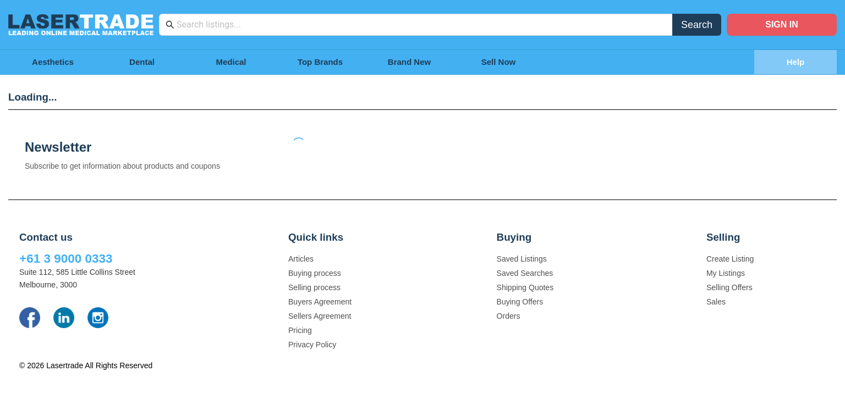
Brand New (409, 61)
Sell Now (498, 61)
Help (796, 61)
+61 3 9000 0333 (66, 258)
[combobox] (421, 24)
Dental (142, 61)
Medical (231, 61)
